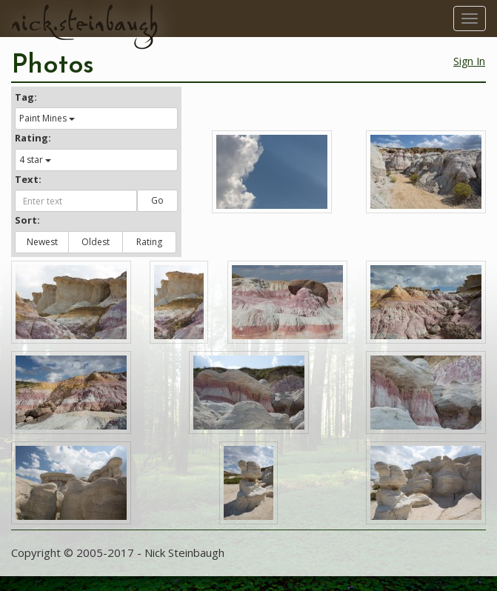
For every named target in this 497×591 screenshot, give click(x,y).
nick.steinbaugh (84, 22)
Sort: (27, 220)
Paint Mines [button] (47, 118)
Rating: (33, 137)
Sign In (469, 61)
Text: (28, 179)
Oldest (95, 242)
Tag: (26, 97)
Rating (149, 242)
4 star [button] (35, 159)
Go (157, 200)
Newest (42, 242)
